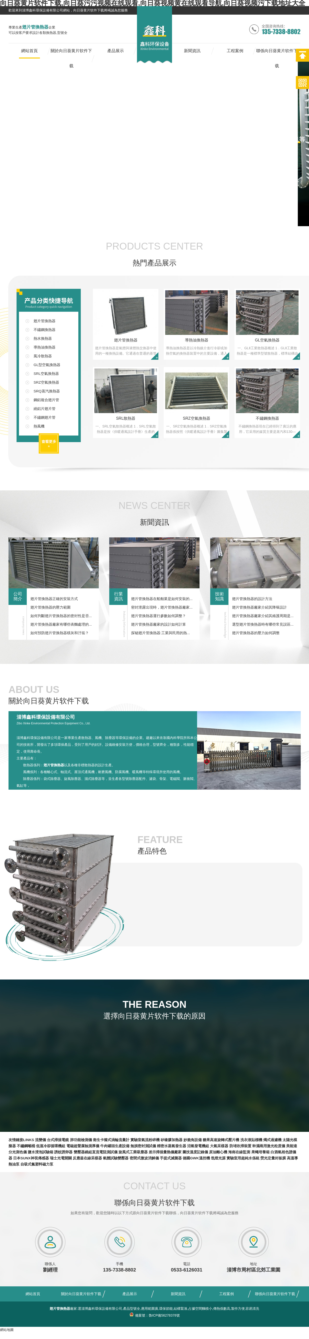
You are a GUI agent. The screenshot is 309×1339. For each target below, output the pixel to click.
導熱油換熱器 (44, 347)
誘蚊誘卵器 (63, 1152)
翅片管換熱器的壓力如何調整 (256, 633)
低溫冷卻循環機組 (50, 1146)
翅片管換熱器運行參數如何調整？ (158, 616)
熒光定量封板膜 (273, 1158)
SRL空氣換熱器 (46, 373)
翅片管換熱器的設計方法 (252, 599)
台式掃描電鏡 (58, 1140)
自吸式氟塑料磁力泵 (36, 1164)
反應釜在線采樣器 (87, 1158)
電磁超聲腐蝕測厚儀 (82, 1146)
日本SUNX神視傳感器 (31, 1158)
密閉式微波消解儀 (144, 1158)
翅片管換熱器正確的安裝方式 (54, 599)
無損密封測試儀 (143, 1146)
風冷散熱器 (43, 356)
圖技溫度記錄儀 (195, 1152)
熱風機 (39, 426)
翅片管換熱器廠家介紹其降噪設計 (259, 607)
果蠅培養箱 (260, 1152)
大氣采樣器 (219, 1146)
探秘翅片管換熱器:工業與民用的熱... (160, 633)
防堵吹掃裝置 (240, 1146)
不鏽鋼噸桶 (26, 1146)
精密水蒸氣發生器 (171, 1146)
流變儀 (40, 1140)
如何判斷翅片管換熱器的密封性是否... (61, 616)
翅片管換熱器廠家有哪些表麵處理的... (61, 624)
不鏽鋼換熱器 (44, 330)
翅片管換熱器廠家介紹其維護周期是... (263, 616)
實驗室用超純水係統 (243, 1158)
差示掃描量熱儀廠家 (165, 1152)
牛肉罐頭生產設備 (114, 1146)
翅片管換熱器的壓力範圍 (50, 607)
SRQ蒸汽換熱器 (47, 391)
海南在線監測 (239, 1152)
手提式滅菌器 (171, 1158)
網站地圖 (7, 1330)
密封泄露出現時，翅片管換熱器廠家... (162, 607)
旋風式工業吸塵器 (133, 1152)
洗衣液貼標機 (251, 1140)
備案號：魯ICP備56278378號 (154, 1315)
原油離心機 (218, 1152)
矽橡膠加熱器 (171, 1140)
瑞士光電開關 (61, 1158)
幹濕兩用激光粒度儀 (268, 1146)
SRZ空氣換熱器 (46, 382)
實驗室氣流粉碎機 (145, 1140)
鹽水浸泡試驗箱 (40, 1152)
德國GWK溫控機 (196, 1158)
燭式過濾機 (272, 1140)
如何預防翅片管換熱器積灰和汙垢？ (59, 633)
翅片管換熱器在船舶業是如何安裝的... (162, 599)
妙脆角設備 (192, 1140)
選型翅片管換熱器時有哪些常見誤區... (263, 624)
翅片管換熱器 (44, 321)
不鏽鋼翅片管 (44, 417)
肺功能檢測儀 (81, 1140)
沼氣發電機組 (198, 1146)
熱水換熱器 (43, 338)
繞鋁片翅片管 (44, 409)
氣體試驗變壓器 (115, 1158)
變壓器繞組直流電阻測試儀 (96, 1152)
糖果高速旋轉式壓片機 (221, 1140)
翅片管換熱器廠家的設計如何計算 (158, 624)
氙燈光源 (218, 1158)
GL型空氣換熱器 (47, 365)
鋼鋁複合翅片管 (46, 400)
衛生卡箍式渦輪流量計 (111, 1140)
